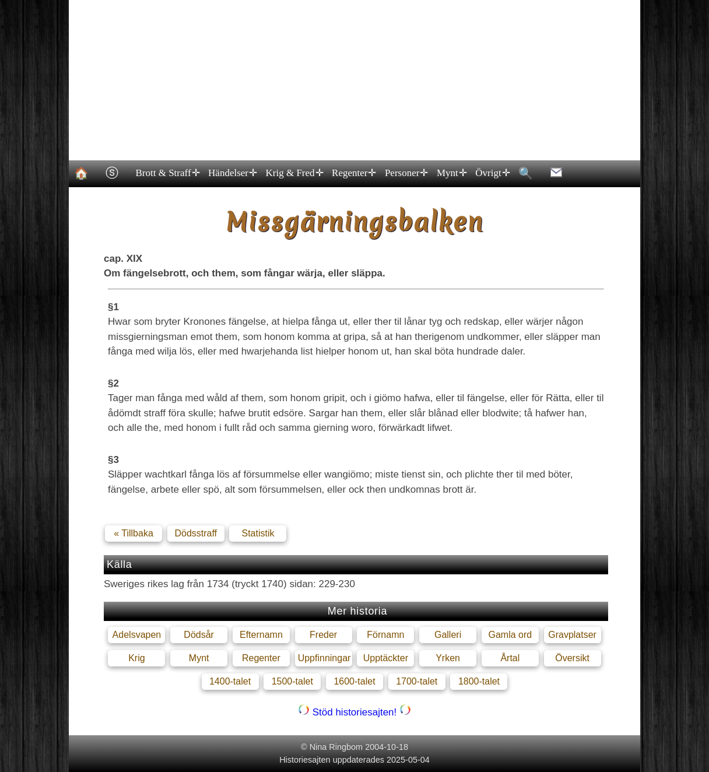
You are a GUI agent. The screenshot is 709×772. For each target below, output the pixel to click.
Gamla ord (510, 635)
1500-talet (292, 681)
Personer (405, 173)
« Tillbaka (133, 533)
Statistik (257, 533)
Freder (323, 635)
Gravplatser (572, 635)
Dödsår (199, 635)
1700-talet (416, 681)
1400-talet (230, 681)
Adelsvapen (137, 635)
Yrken (448, 658)
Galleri (447, 635)
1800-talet (479, 681)
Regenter (353, 173)
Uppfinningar (324, 658)
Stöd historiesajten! (354, 712)
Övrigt (492, 173)
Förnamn (385, 635)
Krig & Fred (294, 173)
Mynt (450, 173)
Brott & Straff (167, 173)
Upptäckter (385, 658)
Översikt (572, 658)
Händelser (232, 173)
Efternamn (261, 635)
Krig (136, 658)
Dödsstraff (195, 533)
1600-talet (354, 681)
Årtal (510, 658)
